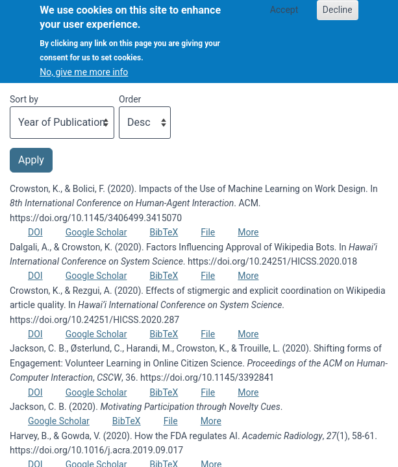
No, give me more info (84, 63)
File (208, 232)
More (248, 232)
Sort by (24, 99)
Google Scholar (96, 232)
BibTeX (163, 232)
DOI (35, 232)
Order (130, 99)
